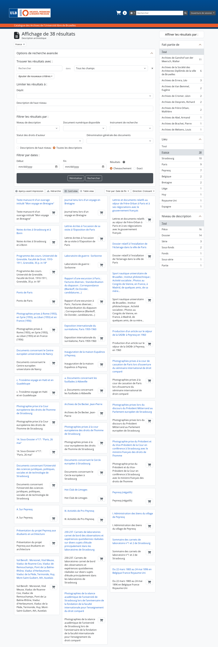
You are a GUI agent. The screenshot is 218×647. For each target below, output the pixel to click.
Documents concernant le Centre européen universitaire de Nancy (35, 352)
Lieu (164, 139)
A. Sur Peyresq (25, 509)
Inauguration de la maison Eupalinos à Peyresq (85, 353)
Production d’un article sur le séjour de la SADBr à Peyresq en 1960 (132, 333)
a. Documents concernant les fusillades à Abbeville (81, 379)
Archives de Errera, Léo (182, 81)
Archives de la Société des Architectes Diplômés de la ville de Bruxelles (182, 71)
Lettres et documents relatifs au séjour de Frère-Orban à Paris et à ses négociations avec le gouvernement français (131, 205)
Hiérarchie (54, 191)
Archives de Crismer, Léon (182, 96)
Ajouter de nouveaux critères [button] (34, 76)
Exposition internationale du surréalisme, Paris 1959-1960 (80, 327)
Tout (164, 51)
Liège (182, 189)
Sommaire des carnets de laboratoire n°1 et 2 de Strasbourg (131, 541)
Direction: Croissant (143, 191)
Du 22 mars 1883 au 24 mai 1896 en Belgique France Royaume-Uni (132, 571)
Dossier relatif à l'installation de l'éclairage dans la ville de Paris (129, 245)
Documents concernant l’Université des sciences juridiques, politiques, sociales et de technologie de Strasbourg (36, 471)
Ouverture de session (202, 13)
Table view (87, 191)
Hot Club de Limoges (76, 489)
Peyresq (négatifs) (122, 492)
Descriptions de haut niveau (35, 147)
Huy (182, 195)
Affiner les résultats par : (181, 34)
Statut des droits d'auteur (31, 135)
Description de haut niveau (31, 102)
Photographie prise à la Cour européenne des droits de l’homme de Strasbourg (36, 410)
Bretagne (182, 183)
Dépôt (20, 90)
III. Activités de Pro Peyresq (79, 510)
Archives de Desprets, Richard (182, 102)
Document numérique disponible (81, 122)
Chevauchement (122, 168)
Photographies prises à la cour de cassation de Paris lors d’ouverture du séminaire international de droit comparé (131, 366)
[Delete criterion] (152, 68)
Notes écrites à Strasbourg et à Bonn (34, 231)
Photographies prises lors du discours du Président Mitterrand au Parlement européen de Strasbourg (132, 408)
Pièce (182, 230)
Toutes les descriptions (69, 147)
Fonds (182, 254)
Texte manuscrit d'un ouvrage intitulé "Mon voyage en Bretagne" (35, 201)
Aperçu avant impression (29, 191)
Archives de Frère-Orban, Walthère (182, 109)
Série (182, 242)
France (182, 153)
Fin (64, 161)
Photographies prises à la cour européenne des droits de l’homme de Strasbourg (84, 430)
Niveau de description (29, 122)
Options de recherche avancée (37, 53)
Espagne (182, 207)
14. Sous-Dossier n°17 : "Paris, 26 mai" (35, 441)
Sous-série (182, 260)
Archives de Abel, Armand (182, 118)
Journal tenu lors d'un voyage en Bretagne (82, 201)
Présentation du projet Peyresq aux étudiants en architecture (36, 532)
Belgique (182, 177)
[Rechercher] (159, 13)
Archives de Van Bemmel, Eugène (182, 88)
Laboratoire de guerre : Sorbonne (83, 255)
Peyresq (182, 171)
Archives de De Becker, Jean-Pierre (83, 404)
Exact (140, 168)
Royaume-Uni (182, 201)
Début (20, 161)
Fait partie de (170, 45)
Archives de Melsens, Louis (182, 130)
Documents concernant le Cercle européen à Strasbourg (83, 461)
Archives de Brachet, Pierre (182, 124)
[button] (118, 13)
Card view (71, 191)
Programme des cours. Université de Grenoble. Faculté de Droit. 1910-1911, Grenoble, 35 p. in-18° (37, 259)
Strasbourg (182, 159)
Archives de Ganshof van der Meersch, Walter (182, 59)
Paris (182, 165)
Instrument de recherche (124, 122)
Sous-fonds (182, 248)
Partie (182, 266)
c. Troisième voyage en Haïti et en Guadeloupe (35, 381)
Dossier (182, 236)
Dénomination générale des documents (109, 135)
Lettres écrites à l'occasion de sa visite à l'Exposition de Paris (82, 227)
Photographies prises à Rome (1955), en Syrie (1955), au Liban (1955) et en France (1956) (37, 317)
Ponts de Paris (25, 292)
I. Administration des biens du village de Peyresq (132, 515)
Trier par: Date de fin (116, 191)
